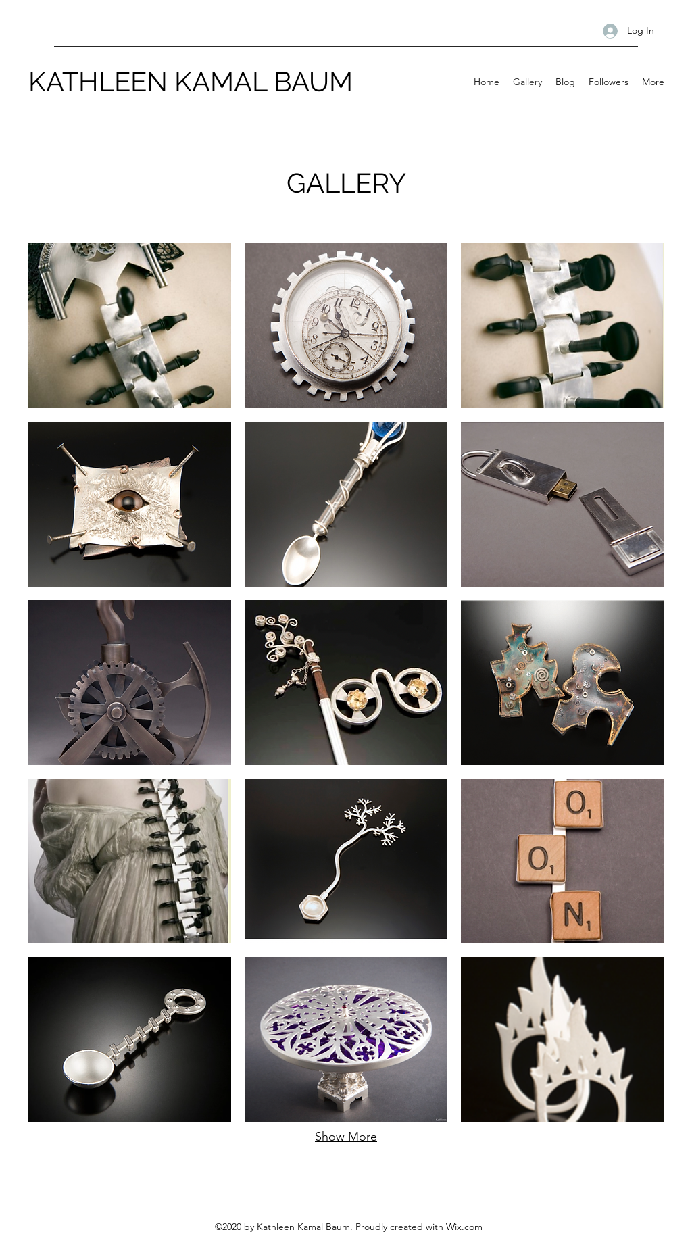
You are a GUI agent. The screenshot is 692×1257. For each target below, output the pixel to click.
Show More (346, 1136)
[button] (129, 325)
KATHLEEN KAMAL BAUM (190, 81)
